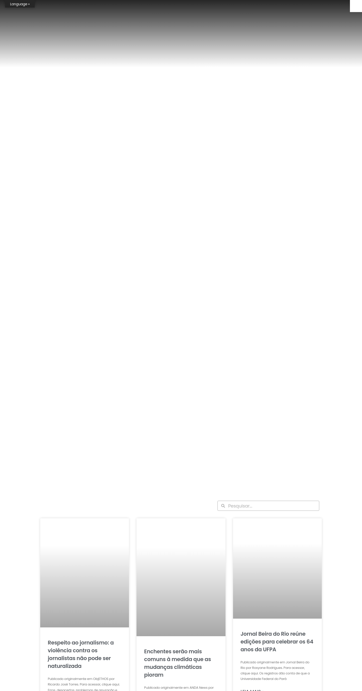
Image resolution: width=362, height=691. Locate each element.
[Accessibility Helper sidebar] (356, 6)
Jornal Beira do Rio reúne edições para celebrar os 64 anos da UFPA (277, 641)
